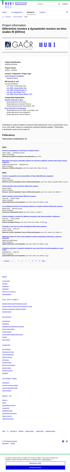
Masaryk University (12, 441)
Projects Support (6, 332)
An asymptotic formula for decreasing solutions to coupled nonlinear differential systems (32, 206)
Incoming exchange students (10, 385)
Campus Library (29, 431)
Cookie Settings (47, 461)
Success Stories (6, 368)
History (4, 402)
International (9, 379)
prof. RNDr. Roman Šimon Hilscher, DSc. (19, 94)
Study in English (6, 390)
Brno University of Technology (15, 108)
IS (7, 431)
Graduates (5, 373)
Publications (5, 324)
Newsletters (5, 289)
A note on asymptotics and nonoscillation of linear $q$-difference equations (27, 176)
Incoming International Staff (9, 388)
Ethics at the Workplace (8, 365)
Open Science (6, 340)
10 (39, 261)
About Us (6, 396)
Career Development (8, 354)
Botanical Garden (50, 431)
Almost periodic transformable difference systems (19, 196)
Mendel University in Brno (14, 100)
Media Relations (6, 294)
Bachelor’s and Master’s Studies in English (14, 309)
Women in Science (7, 370)
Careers (6, 345)
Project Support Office (8, 329)
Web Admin (5, 443)
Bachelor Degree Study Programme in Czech (14, 303)
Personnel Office (6, 362)
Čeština (65, 4)
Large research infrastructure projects (12, 334)
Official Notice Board (7, 418)
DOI (46, 168)
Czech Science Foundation (14, 76)
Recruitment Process (8, 352)
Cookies (12, 443)
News (4, 277)
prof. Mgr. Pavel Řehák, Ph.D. (16, 92)
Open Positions (6, 349)
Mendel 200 (5, 286)
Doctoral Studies (6, 311)
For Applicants (10, 300)
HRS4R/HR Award (7, 410)
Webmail (21, 431)
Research (6, 317)
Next (44, 261)
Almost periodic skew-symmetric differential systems (20, 186)
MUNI (3, 431)
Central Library (40, 431)
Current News (6, 281)
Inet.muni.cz (13, 431)
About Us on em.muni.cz (9, 291)
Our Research (6, 321)
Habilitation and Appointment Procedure (13, 326)
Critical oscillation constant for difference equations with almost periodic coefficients (31, 216)
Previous (5, 261)
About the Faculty (7, 357)
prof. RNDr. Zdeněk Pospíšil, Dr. (17, 90)
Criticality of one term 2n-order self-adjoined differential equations (24, 226)
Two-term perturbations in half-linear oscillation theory (20, 150)
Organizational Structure (9, 405)
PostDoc (4, 337)
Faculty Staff (5, 408)
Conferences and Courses (9, 413)
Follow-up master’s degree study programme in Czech (17, 306)
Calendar (4, 283)
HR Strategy (5, 360)
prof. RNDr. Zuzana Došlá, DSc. (17, 88)
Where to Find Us (7, 416)
